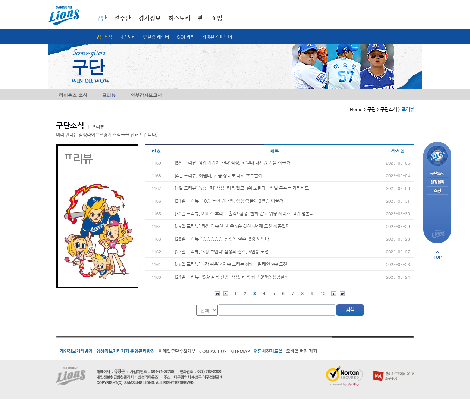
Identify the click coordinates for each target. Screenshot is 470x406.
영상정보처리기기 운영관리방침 (125, 351)
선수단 (122, 18)
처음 (217, 294)
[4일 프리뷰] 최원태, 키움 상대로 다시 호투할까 (218, 175)
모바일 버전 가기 (301, 351)
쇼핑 (216, 18)
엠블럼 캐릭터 (156, 37)
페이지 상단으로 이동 (437, 255)
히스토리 (127, 37)
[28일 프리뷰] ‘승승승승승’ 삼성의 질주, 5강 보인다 (222, 238)
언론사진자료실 (268, 351)
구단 (101, 18)
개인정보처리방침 (76, 351)
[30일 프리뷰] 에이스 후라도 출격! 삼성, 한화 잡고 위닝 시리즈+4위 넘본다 (244, 213)
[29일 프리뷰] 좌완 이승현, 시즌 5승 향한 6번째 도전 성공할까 (232, 226)
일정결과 (437, 182)
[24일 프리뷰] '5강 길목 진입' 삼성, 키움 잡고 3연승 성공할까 (232, 276)
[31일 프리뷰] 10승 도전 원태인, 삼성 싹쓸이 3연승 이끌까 (229, 200)
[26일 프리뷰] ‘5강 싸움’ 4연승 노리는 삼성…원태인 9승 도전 (231, 264)
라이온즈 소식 (73, 95)
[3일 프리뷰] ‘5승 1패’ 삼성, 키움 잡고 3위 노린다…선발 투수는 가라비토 (242, 188)
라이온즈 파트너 (217, 37)
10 (322, 293)
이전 (226, 294)
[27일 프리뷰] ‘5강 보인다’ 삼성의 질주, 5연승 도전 (222, 251)
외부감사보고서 (146, 95)
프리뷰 (109, 95)
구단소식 (103, 37)
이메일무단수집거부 (177, 351)
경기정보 (149, 18)
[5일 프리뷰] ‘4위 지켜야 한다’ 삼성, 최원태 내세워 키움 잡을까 (232, 162)
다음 (333, 294)
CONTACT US (213, 351)
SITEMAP (240, 351)
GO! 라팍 (185, 37)
